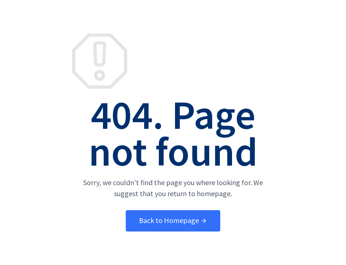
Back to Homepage (173, 220)
